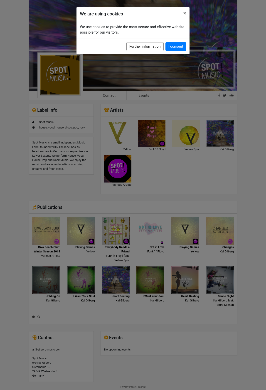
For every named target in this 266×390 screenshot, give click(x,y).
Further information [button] (145, 46)
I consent (175, 46)
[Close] (185, 13)
